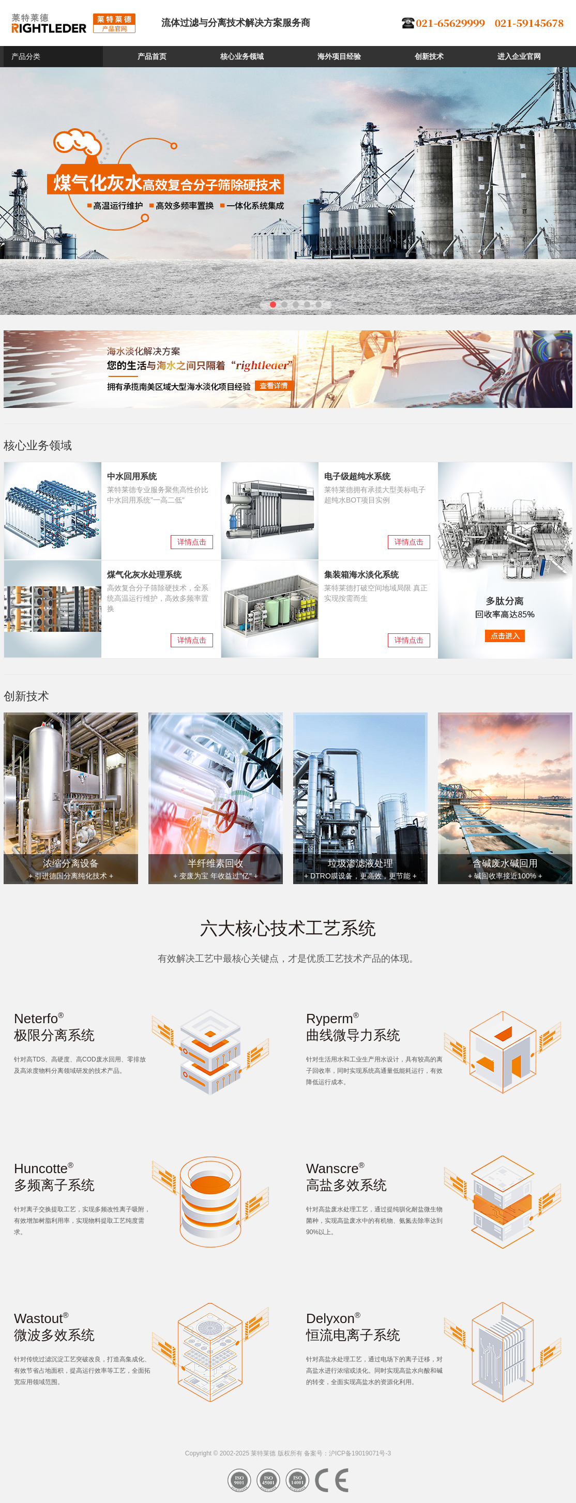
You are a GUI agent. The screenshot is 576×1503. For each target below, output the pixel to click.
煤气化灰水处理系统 (144, 574)
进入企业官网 (519, 56)
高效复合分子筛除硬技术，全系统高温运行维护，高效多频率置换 (157, 598)
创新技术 (429, 56)
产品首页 (152, 56)
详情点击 (191, 542)
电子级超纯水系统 (357, 476)
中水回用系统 (132, 476)
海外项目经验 (339, 56)
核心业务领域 (242, 56)
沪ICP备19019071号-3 (360, 1453)
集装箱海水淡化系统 (361, 574)
